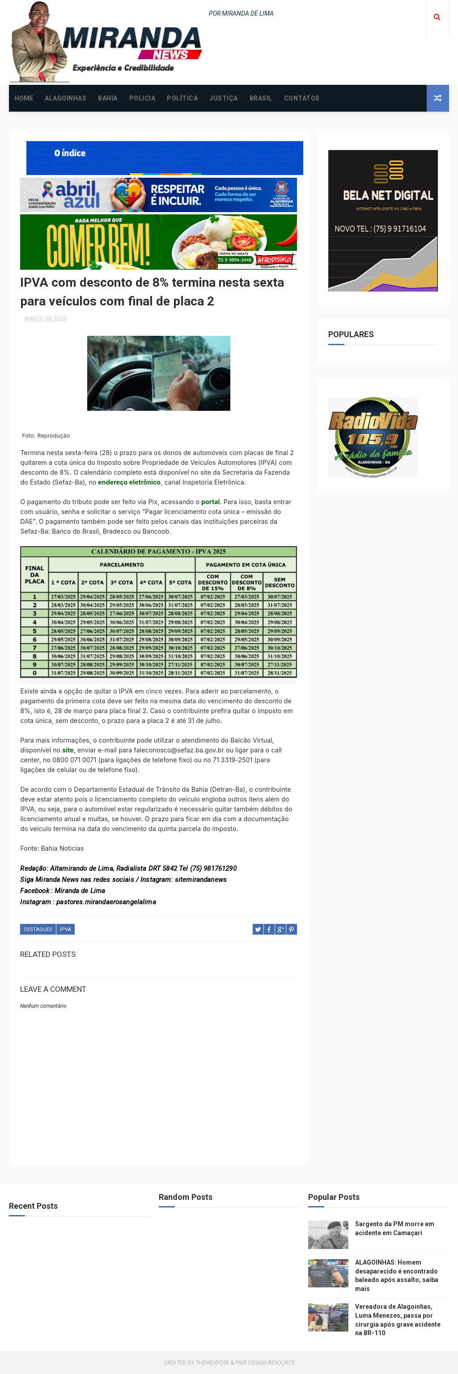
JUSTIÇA (223, 98)
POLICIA (142, 98)
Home (24, 98)
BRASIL (261, 98)
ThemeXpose (212, 1362)
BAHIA (108, 98)
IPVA (65, 929)
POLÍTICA (182, 98)
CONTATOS (302, 98)
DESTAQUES (38, 929)
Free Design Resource (265, 1362)
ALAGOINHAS (65, 98)
